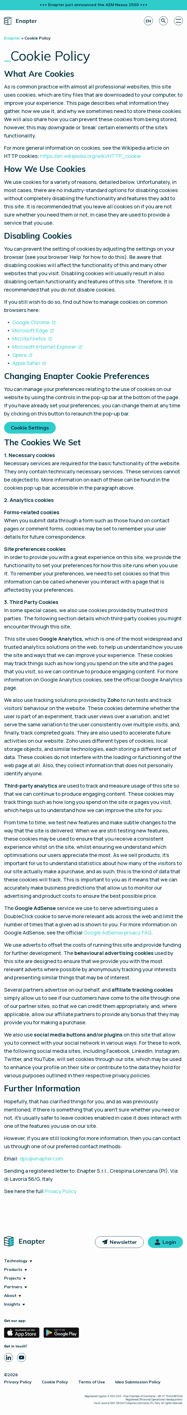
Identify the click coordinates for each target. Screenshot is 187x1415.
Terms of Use (91, 1381)
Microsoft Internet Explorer (44, 346)
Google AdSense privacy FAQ (117, 932)
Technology (16, 1260)
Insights (12, 1304)
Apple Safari (26, 363)
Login (169, 1242)
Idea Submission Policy (138, 1381)
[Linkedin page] (8, 1357)
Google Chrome (31, 322)
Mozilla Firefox (29, 338)
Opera (19, 354)
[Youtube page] (21, 1357)
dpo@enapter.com (41, 1158)
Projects (12, 1278)
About (10, 1295)
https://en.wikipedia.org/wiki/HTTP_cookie (90, 156)
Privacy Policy (61, 1191)
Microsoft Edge (30, 330)
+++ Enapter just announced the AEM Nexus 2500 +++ (93, 4)
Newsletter (123, 1242)
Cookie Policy (55, 1381)
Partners (13, 1286)
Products (13, 1269)
